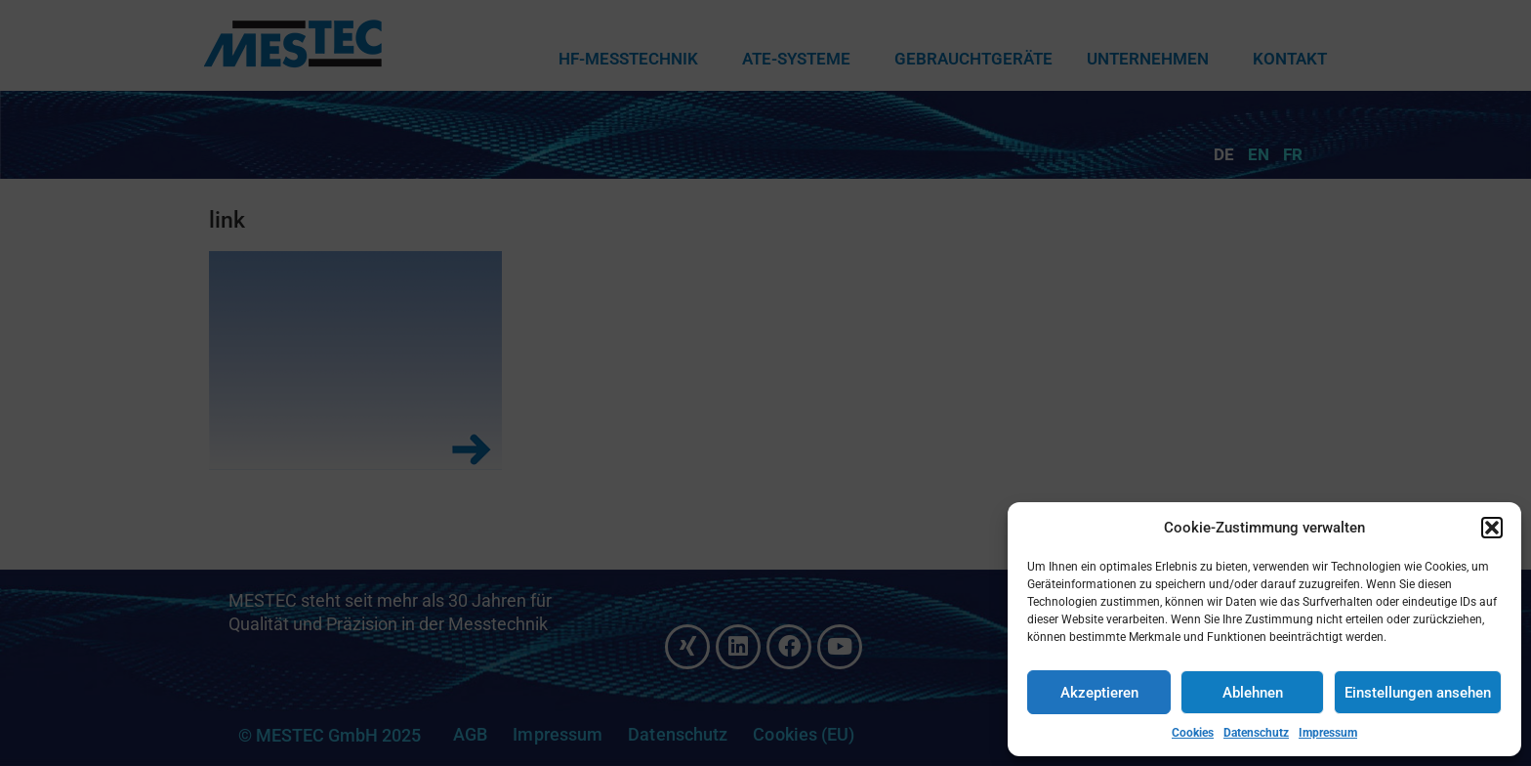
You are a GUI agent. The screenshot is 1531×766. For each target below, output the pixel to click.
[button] (1492, 527)
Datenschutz (1256, 733)
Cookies (1193, 733)
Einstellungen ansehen (1418, 693)
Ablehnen (1252, 693)
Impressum (1328, 733)
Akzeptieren (1099, 693)
